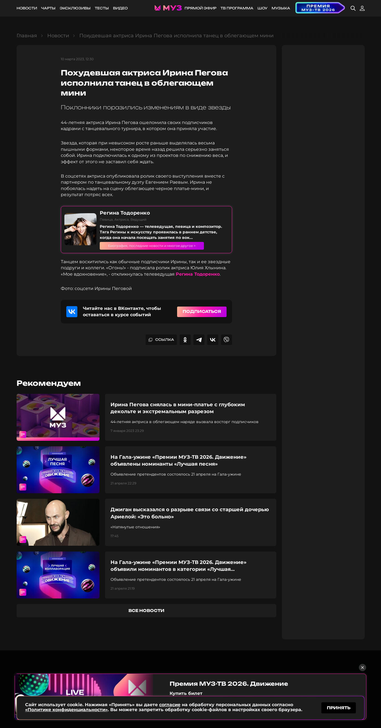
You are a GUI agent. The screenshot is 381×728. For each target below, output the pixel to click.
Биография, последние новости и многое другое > (161, 245)
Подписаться (202, 311)
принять (338, 707)
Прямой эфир (200, 8)
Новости (27, 8)
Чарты (48, 8)
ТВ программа (236, 8)
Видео (120, 8)
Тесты (102, 8)
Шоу (262, 8)
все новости (146, 610)
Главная (27, 36)
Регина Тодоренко (198, 274)
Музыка (281, 8)
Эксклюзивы (75, 8)
